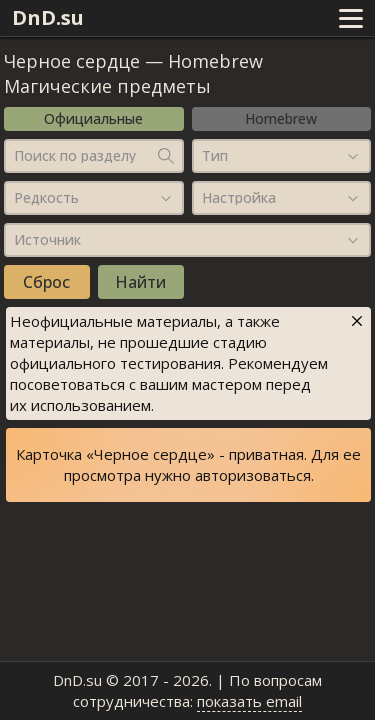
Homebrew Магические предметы (133, 73)
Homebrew (281, 118)
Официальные (93, 118)
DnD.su (48, 17)
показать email (249, 701)
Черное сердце (72, 61)
